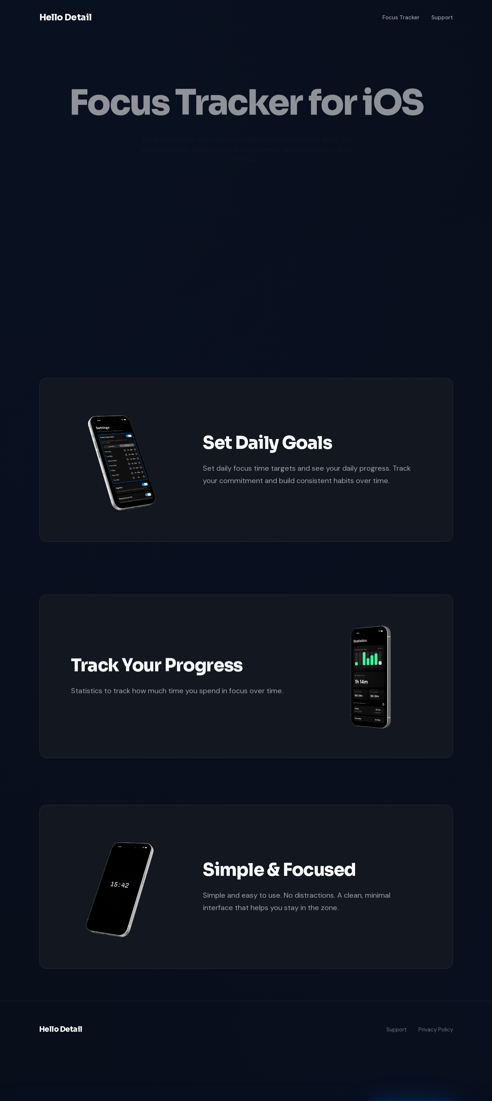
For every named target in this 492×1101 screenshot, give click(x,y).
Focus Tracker (401, 17)
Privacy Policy (435, 1029)
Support (442, 17)
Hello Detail (65, 17)
